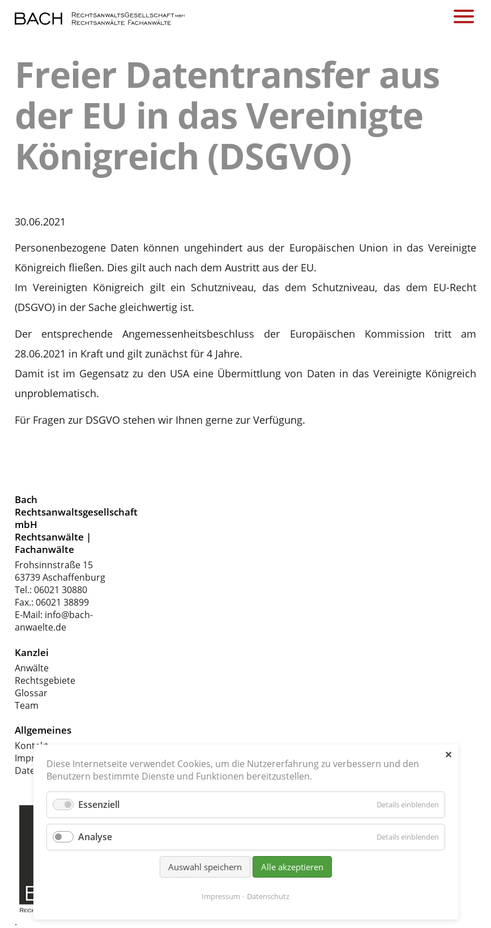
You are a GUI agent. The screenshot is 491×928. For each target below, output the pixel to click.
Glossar (31, 693)
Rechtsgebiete (45, 680)
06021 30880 (60, 590)
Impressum (221, 896)
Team (27, 705)
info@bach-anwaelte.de (54, 620)
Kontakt (31, 745)
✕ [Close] (448, 754)
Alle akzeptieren (292, 866)
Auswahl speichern (205, 866)
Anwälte (32, 668)
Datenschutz (268, 896)
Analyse (95, 837)
